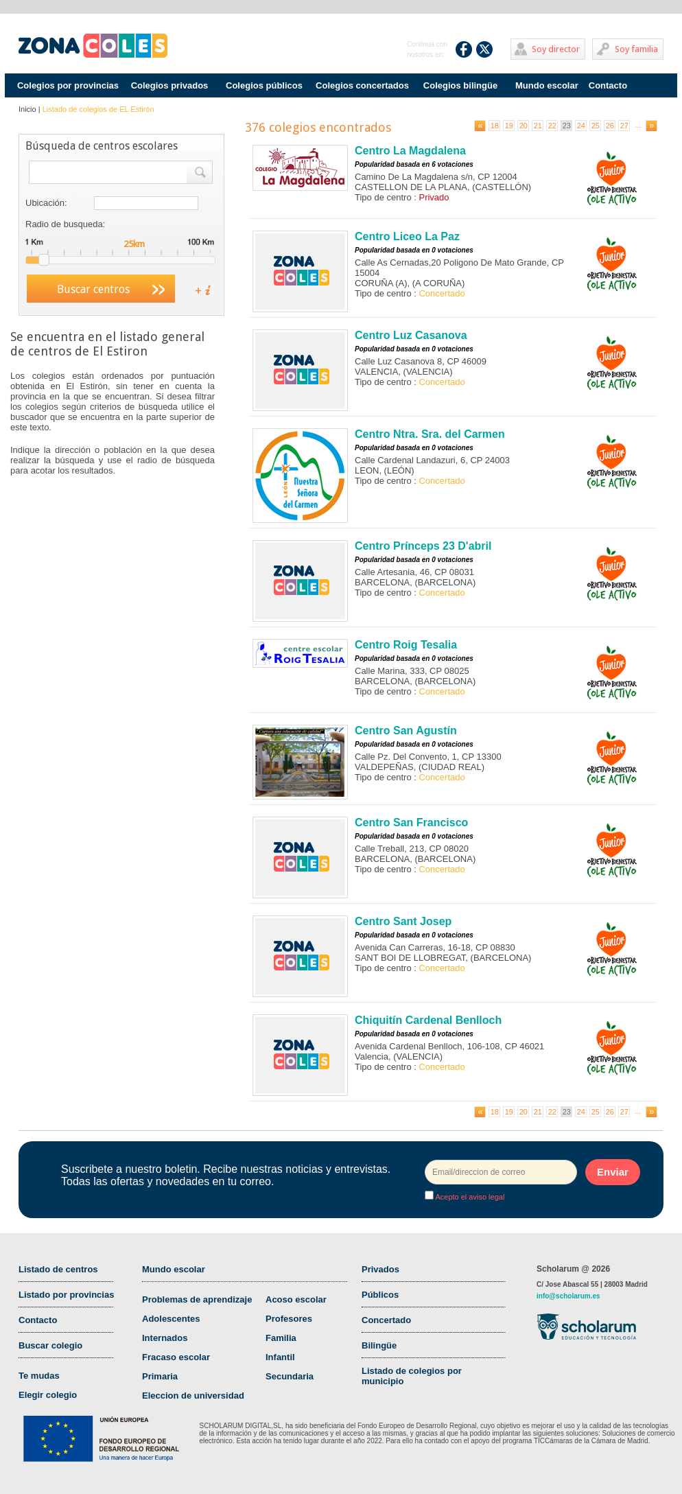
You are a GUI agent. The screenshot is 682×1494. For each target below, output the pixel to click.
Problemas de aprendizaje (197, 1299)
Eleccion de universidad (193, 1395)
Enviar (612, 1172)
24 (581, 125)
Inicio (27, 109)
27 (624, 125)
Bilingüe (379, 1345)
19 (509, 125)
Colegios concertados (362, 85)
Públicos (380, 1294)
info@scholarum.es (568, 1296)
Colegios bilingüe (460, 85)
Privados (380, 1269)
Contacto (608, 85)
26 (610, 125)
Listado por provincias (66, 1294)
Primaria (160, 1376)
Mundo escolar (546, 85)
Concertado (386, 1320)
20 (523, 125)
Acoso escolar (296, 1299)
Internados (164, 1338)
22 (552, 125)
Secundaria (290, 1376)
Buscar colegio (50, 1345)
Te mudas (39, 1375)
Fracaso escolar (176, 1357)
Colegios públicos (264, 85)
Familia (281, 1338)
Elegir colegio (48, 1395)
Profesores (289, 1319)
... (638, 125)
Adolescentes (171, 1319)
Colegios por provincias (68, 85)
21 (538, 125)
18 (495, 125)
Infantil (280, 1357)
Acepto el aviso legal (469, 1197)
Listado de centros (58, 1269)
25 (595, 125)
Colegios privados (170, 85)
